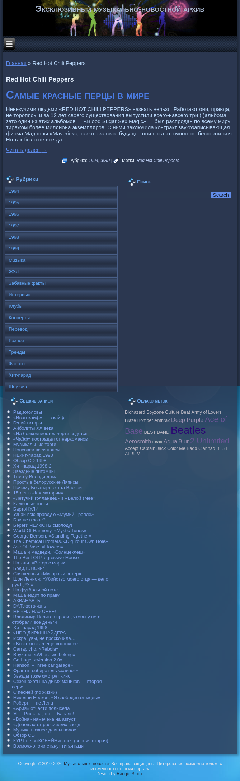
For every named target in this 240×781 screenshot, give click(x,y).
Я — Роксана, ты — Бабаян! (43, 713)
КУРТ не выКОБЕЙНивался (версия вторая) (60, 740)
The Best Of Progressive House (46, 557)
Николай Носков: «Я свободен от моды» (56, 697)
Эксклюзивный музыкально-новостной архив (120, 9)
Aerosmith (138, 441)
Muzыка (17, 260)
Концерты (19, 317)
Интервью (19, 294)
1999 (14, 248)
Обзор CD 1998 (29, 460)
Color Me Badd (182, 448)
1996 (14, 214)
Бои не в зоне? (29, 519)
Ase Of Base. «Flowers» (38, 546)
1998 (14, 237)
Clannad (206, 448)
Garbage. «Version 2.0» (37, 660)
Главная (16, 63)
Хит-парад (20, 375)
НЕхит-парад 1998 (33, 455)
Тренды (17, 352)
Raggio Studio (130, 773)
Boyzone (155, 412)
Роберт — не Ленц (33, 703)
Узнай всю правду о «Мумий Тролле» (53, 514)
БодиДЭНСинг (28, 568)
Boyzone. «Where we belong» (44, 654)
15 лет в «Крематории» (38, 493)
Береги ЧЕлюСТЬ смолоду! (42, 525)
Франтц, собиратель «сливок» (45, 670)
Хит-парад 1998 (30, 627)
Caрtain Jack (153, 448)
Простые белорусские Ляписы (45, 482)
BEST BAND (156, 432)
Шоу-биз (18, 386)
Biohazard (135, 412)
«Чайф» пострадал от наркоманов (50, 439)
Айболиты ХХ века (33, 428)
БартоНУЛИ (26, 509)
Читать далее (26, 150)
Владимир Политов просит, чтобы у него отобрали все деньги (56, 619)
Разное (16, 340)
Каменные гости (30, 503)
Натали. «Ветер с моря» (39, 563)
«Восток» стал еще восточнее (45, 643)
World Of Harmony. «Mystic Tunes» (49, 530)
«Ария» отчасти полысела (41, 708)
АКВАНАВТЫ (27, 600)
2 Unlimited (209, 440)
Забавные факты (27, 283)
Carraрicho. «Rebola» (35, 649)
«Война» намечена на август (44, 719)
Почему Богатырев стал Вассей (47, 487)
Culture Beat (177, 412)
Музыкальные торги (34, 444)
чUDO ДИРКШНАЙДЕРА (39, 633)
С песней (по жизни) (35, 692)
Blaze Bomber (139, 420)
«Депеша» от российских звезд (46, 724)
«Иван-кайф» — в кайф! (39, 417)
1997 (14, 225)
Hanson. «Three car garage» (43, 665)
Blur (183, 441)
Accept (131, 448)
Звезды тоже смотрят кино (42, 676)
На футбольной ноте (35, 589)
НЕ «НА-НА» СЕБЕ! (34, 611)
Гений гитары (27, 423)
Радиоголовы (27, 412)
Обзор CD (24, 735)
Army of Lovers (207, 412)
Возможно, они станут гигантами (48, 746)
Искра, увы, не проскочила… (44, 638)
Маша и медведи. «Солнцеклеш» (49, 552)
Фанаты (17, 363)
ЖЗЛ (105, 160)
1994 (93, 160)
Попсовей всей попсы (36, 449)
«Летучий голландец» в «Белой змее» (54, 498)
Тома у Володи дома (35, 476)
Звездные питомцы (34, 471)
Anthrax (162, 420)
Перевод (18, 329)
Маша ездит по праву (36, 595)
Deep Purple (187, 420)
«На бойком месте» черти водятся (50, 433)
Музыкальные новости (86, 763)
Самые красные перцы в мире (77, 95)
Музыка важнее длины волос (44, 730)
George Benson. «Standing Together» (52, 536)
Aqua (170, 441)
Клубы (16, 306)
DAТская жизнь (29, 606)
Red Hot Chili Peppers (158, 160)
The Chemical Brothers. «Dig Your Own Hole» (60, 541)
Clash (157, 442)
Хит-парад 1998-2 (32, 466)
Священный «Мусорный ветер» (47, 573)
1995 (14, 202)
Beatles (188, 430)
